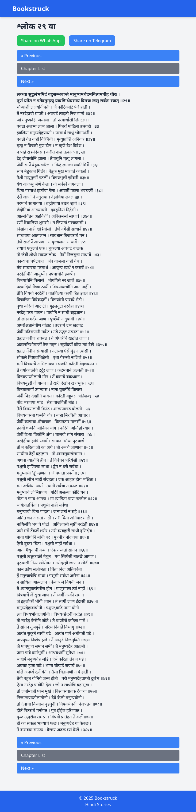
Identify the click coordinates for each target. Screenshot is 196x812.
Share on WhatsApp (41, 41)
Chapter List (33, 68)
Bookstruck (31, 8)
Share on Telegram (92, 41)
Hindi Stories (98, 804)
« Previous (31, 56)
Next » (27, 81)
